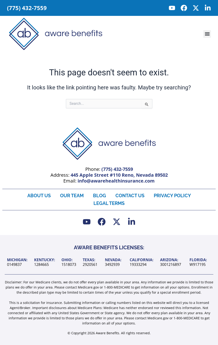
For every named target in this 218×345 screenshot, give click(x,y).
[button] (207, 34)
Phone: (109, 169)
